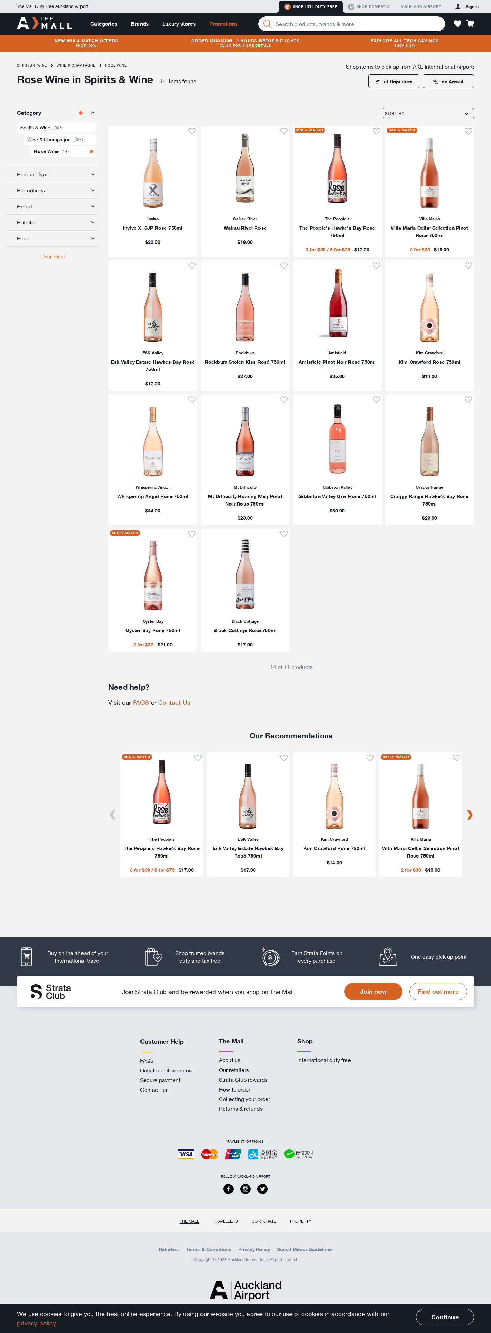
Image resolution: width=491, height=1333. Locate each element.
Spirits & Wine (32, 65)
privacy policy (36, 1323)
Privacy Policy (254, 1249)
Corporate (264, 1221)
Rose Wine (116, 65)
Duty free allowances (166, 1070)
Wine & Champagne (76, 65)
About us (229, 1060)
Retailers (169, 1249)
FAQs (146, 1060)
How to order (234, 1089)
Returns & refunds (241, 1108)
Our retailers (234, 1070)
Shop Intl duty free (310, 7)
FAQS (142, 702)
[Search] (267, 24)
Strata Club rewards (243, 1079)
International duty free (324, 1060)
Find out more (438, 991)
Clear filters (52, 256)
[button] (457, 24)
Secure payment (160, 1080)
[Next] (469, 814)
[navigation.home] (44, 23)
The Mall (189, 1221)
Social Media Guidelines (305, 1249)
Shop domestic (368, 7)
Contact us (153, 1090)
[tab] (52, 113)
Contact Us (174, 702)
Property (300, 1221)
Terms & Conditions (209, 1249)
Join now (373, 991)
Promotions (223, 23)
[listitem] (153, 191)
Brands (140, 23)
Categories (103, 23)
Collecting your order (244, 1099)
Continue (444, 1317)
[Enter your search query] (351, 23)
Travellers (225, 1221)
